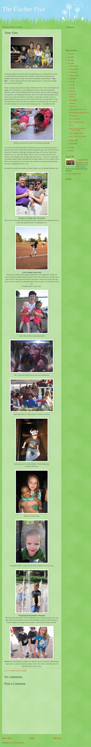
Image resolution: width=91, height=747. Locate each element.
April (71, 91)
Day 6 (71, 125)
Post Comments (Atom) (17, 743)
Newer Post (7, 738)
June (71, 85)
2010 (69, 147)
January (72, 143)
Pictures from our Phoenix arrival (79, 112)
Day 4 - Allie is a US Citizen (77, 136)
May (71, 88)
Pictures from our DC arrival (77, 109)
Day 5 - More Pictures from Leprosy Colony (77, 129)
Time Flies (72, 97)
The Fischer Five (23, 9)
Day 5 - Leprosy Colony (76, 133)
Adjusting (72, 103)
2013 (69, 57)
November (73, 69)
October (72, 72)
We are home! (73, 116)
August (72, 78)
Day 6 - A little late (74, 119)
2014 (69, 54)
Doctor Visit (72, 106)
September (73, 75)
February (72, 140)
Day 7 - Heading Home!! (76, 122)
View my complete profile (73, 174)
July (71, 82)
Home (32, 738)
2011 (69, 63)
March (72, 94)
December (73, 66)
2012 (69, 60)
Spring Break (73, 100)
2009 (69, 151)
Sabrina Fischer (83, 160)
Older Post (57, 738)
